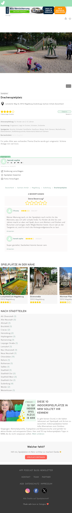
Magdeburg (36, 188)
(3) (14, 319)
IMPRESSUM (46, 483)
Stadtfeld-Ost (7, 380)
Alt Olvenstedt (7, 316)
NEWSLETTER (46, 470)
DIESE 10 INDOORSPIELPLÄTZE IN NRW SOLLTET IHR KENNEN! (52, 407)
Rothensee (5, 363)
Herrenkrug (5, 333)
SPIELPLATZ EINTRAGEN (36, 457)
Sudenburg (47, 188)
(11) (13, 356)
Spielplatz (4, 93)
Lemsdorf (5, 346)
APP (21, 470)
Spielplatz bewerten (12, 175)
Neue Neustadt (7, 353)
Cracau (4, 329)
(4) (12, 383)
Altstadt (4, 323)
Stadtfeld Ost (6, 373)
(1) (15, 316)
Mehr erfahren (38, 433)
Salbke (4, 366)
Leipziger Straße (8, 343)
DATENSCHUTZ (32, 483)
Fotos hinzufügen (11, 178)
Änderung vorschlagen (13, 171)
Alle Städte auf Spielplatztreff (36, 498)
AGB (22, 483)
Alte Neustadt (7, 319)
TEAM (36, 477)
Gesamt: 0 (68, 114)
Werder (4, 387)
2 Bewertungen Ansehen (7, 114)
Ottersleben (6, 356)
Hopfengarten (7, 336)
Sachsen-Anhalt (23, 188)
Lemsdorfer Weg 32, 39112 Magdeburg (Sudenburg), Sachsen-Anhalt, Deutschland (34, 104)
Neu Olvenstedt (7, 350)
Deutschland (9, 188)
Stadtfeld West (7, 376)
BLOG (36, 470)
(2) (9, 329)
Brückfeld (5, 326)
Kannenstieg (6, 339)
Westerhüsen (6, 390)
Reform (4, 360)
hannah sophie (13, 160)
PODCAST (28, 470)
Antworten (10, 231)
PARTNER (46, 477)
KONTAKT (26, 477)
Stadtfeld (5, 370)
